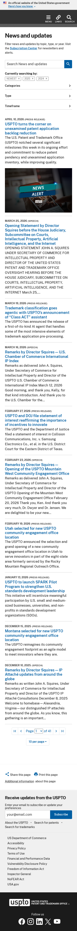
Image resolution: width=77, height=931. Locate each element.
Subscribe (61, 814)
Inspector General (19, 874)
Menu (48, 19)
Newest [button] (13, 79)
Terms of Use (16, 853)
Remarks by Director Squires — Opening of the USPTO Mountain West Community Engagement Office (37, 469)
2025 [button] (28, 79)
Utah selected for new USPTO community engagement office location (31, 532)
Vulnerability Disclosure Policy (27, 863)
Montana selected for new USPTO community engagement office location (34, 635)
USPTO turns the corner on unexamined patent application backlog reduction (32, 128)
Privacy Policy (16, 848)
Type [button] (38, 96)
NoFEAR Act (15, 879)
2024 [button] (42, 79)
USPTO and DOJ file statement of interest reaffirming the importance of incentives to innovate (35, 420)
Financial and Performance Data (28, 858)
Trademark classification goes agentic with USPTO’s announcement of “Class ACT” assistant (37, 312)
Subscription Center (23, 48)
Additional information (19, 781)
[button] (18, 775)
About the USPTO (16, 822)
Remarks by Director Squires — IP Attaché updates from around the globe (33, 674)
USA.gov (13, 884)
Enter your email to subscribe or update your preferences (33, 807)
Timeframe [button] (38, 106)
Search (69, 19)
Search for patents (46, 822)
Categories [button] (38, 85)
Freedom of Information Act (25, 869)
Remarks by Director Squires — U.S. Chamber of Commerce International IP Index (36, 356)
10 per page (36, 741)
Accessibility (15, 843)
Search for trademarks (20, 827)
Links (58, 19)
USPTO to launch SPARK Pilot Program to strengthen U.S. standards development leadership (35, 586)
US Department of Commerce (26, 838)
